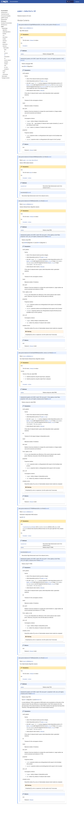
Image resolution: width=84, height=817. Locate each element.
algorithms (5, 30)
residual (5, 63)
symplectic (6, 69)
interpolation (6, 56)
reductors (5, 46)
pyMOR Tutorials (4, 17)
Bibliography (3, 21)
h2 (4, 54)
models (4, 38)
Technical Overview (5, 14)
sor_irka (6, 67)
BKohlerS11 (38, 699)
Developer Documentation (6, 23)
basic (5, 49)
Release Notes (4, 19)
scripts (4, 70)
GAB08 (25, 242)
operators (5, 40)
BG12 (23, 517)
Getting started (4, 12)
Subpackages (4, 28)
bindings (4, 33)
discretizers (5, 37)
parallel (4, 42)
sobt (5, 65)
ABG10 (38, 242)
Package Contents (5, 77)
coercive (6, 53)
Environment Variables (5, 15)
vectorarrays (5, 74)
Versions (77, 1)
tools (4, 72)
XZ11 (25, 699)
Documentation (4, 10)
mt (4, 58)
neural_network (7, 60)
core (3, 35)
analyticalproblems (6, 31)
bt (4, 51)
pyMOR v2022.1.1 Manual (6, 4)
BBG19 (25, 66)
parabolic (6, 61)
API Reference (16, 4)
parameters (5, 44)
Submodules (6, 47)
